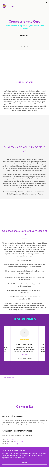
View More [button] (24, 354)
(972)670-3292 (24, 35)
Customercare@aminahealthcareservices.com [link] (22, 444)
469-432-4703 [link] (18, 442)
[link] (8, 2)
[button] (46, 2)
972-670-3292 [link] (9, 439)
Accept (24, 462)
